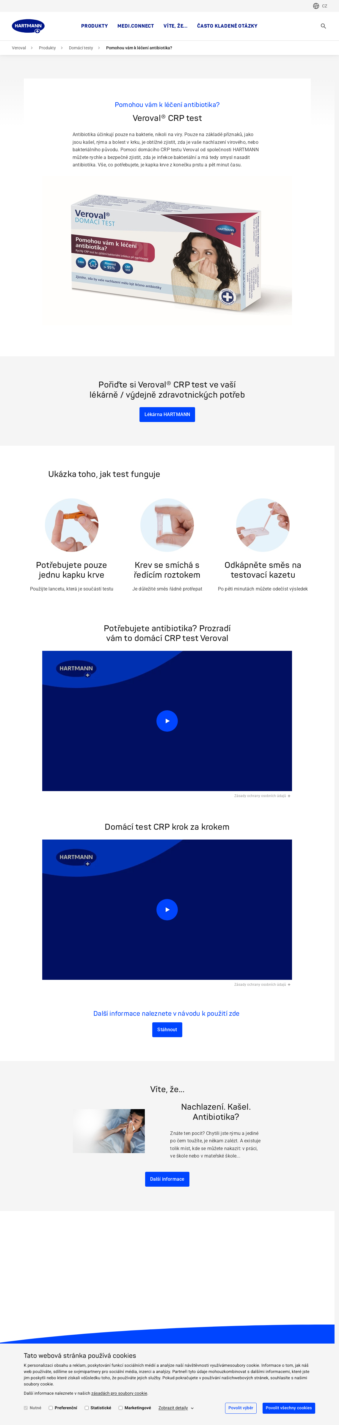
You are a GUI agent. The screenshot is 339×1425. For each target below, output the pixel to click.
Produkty (94, 26)
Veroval (19, 47)
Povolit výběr (240, 1408)
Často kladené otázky (227, 26)
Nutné (35, 1408)
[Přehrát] (167, 721)
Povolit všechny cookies (289, 1408)
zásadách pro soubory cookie (119, 1393)
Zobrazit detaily (173, 1408)
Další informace (167, 1179)
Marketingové (138, 1408)
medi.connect (135, 26)
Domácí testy (81, 47)
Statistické (101, 1408)
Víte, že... (176, 26)
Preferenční (66, 1408)
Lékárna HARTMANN (167, 414)
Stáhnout (167, 1029)
